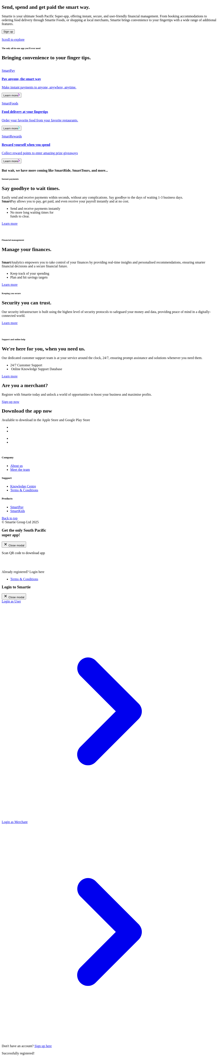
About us (16, 466)
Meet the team (20, 469)
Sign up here (43, 1046)
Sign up (8, 31)
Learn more (11, 95)
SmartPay (17, 507)
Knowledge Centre (23, 486)
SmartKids (17, 511)
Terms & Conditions (24, 490)
